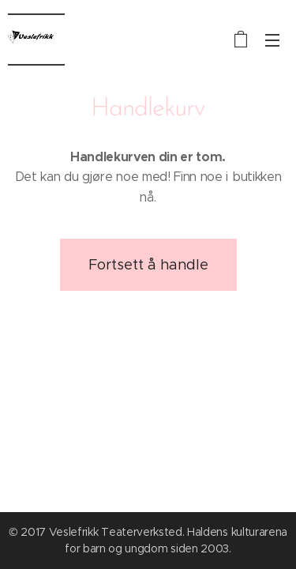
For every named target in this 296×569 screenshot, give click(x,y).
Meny (272, 40)
